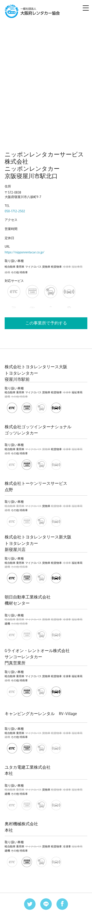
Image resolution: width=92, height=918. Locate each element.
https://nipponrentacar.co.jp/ (24, 252)
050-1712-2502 (15, 211)
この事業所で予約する (46, 323)
